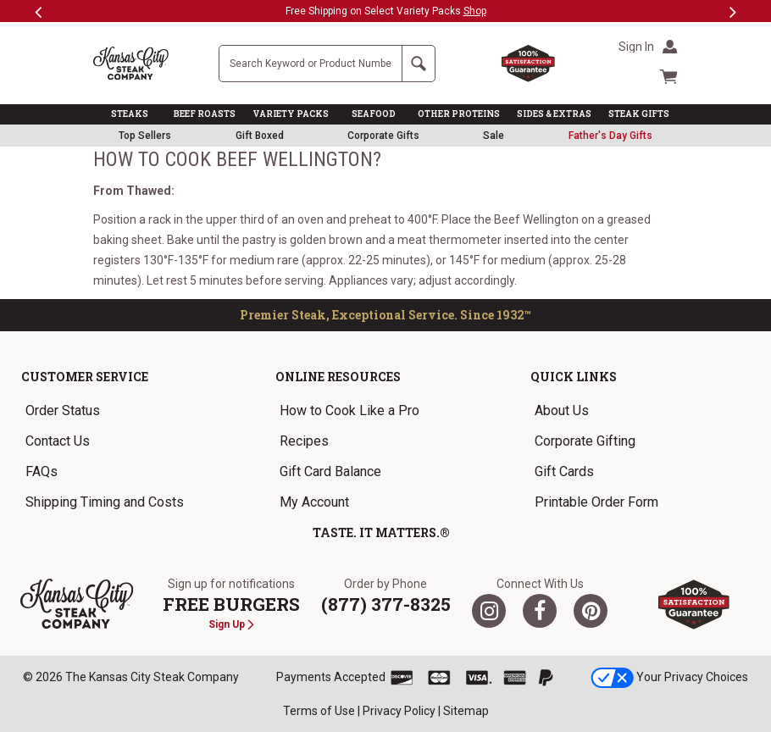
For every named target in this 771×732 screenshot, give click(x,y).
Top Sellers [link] (145, 135)
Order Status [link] (62, 410)
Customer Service (84, 377)
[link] (610, 136)
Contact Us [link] (57, 441)
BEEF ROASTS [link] (205, 113)
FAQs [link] (41, 471)
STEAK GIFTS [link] (638, 113)
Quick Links (573, 377)
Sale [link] (493, 135)
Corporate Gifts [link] (383, 135)
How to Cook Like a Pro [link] (349, 410)
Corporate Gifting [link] (585, 441)
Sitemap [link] (466, 711)
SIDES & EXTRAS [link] (554, 113)
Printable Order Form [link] (596, 502)
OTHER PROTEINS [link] (459, 113)
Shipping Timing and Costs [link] (104, 502)
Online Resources (338, 377)
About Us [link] (562, 410)
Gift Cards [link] (564, 471)
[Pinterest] (590, 611)
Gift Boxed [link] (260, 135)
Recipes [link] (304, 441)
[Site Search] (310, 63)
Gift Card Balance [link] (330, 471)
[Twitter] (489, 611)
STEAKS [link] (129, 113)
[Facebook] (540, 611)
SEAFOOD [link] (374, 113)
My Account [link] (314, 502)
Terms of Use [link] (319, 711)
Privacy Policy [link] (399, 711)
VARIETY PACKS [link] (290, 113)
